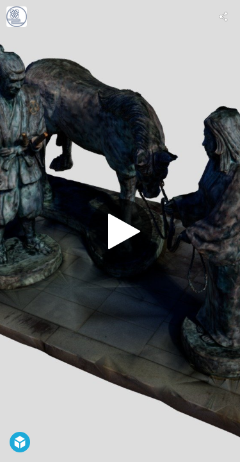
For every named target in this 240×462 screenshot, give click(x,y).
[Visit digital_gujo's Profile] (16, 16)
